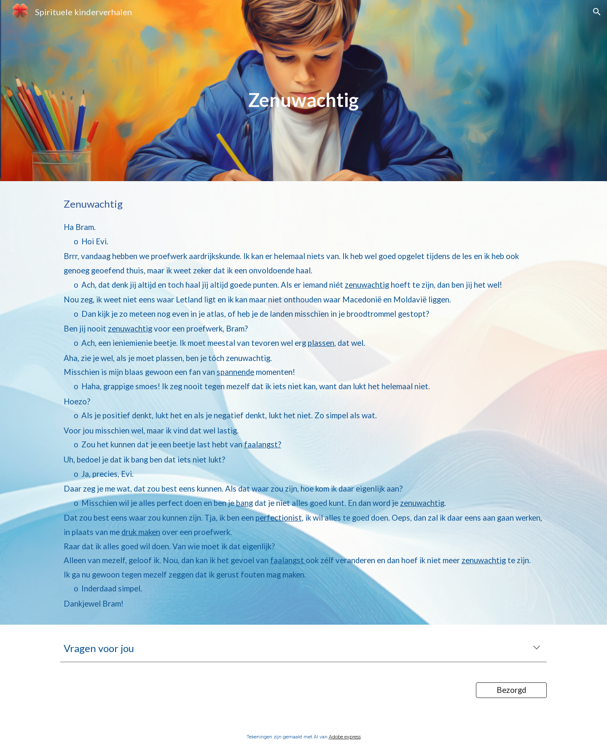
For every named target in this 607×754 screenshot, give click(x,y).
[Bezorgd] (511, 690)
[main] (303, 90)
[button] (597, 12)
